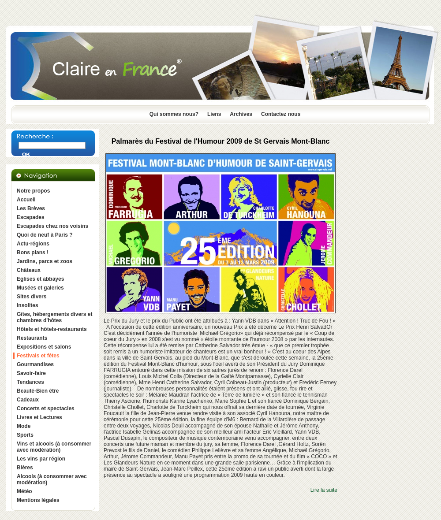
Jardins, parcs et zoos (44, 261)
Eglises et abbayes (40, 279)
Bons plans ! (33, 252)
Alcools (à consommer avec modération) (52, 479)
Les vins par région (41, 459)
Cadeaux (28, 400)
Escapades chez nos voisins (52, 226)
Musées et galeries (40, 288)
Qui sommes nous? (173, 114)
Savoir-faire (31, 373)
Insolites (27, 305)
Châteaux (29, 270)
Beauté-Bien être (38, 391)
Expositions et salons (44, 347)
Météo (24, 491)
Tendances (30, 382)
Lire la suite (323, 490)
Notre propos (33, 191)
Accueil (26, 200)
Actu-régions (33, 244)
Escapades (31, 217)
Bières (25, 467)
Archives (241, 114)
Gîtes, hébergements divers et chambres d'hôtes (54, 317)
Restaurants (32, 338)
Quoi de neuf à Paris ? (45, 235)
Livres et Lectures (39, 417)
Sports (25, 435)
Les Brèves (31, 208)
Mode (23, 426)
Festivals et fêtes (38, 356)
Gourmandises (35, 364)
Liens (214, 114)
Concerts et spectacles (46, 408)
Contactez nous (280, 114)
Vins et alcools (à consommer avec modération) (54, 447)
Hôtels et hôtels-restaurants (52, 329)
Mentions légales (38, 500)
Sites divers (31, 296)
